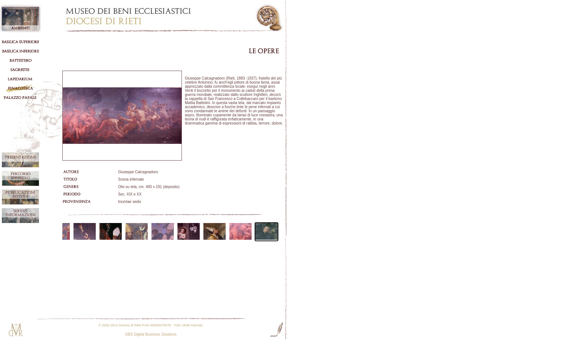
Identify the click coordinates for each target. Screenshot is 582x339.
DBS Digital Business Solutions (150, 334)
